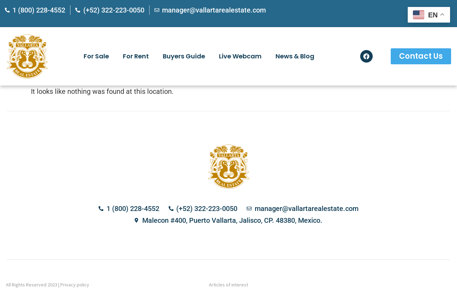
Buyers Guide (184, 56)
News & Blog (295, 56)
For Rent (136, 56)
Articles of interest (228, 285)
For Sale (96, 56)
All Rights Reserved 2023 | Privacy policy (47, 285)
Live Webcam (240, 56)
